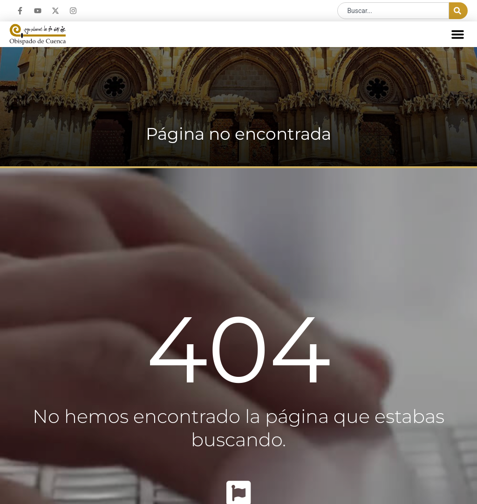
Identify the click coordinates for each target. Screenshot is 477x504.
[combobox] (393, 10)
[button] (458, 34)
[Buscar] (458, 10)
